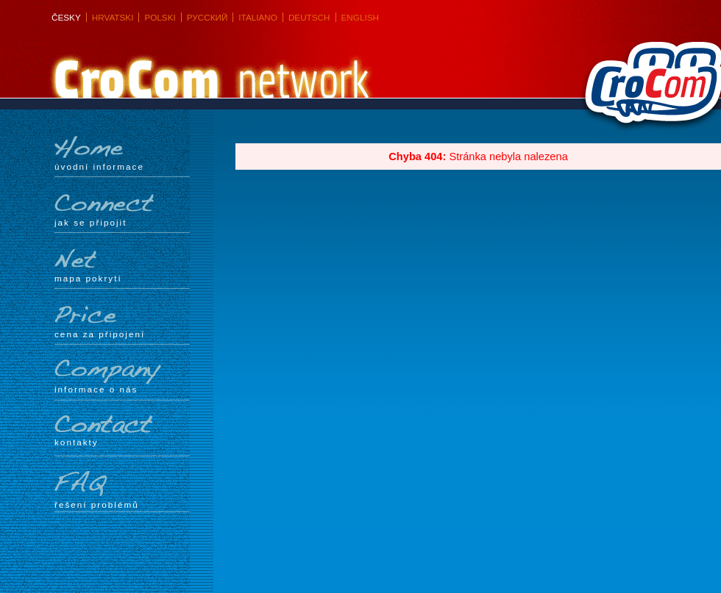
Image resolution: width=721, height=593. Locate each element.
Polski (159, 17)
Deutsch (309, 17)
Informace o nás (122, 376)
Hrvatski (113, 17)
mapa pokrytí (122, 265)
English (360, 17)
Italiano (257, 17)
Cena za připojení (122, 321)
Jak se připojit (122, 209)
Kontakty (122, 431)
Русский (207, 17)
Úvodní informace (122, 153)
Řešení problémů (122, 490)
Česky (66, 17)
